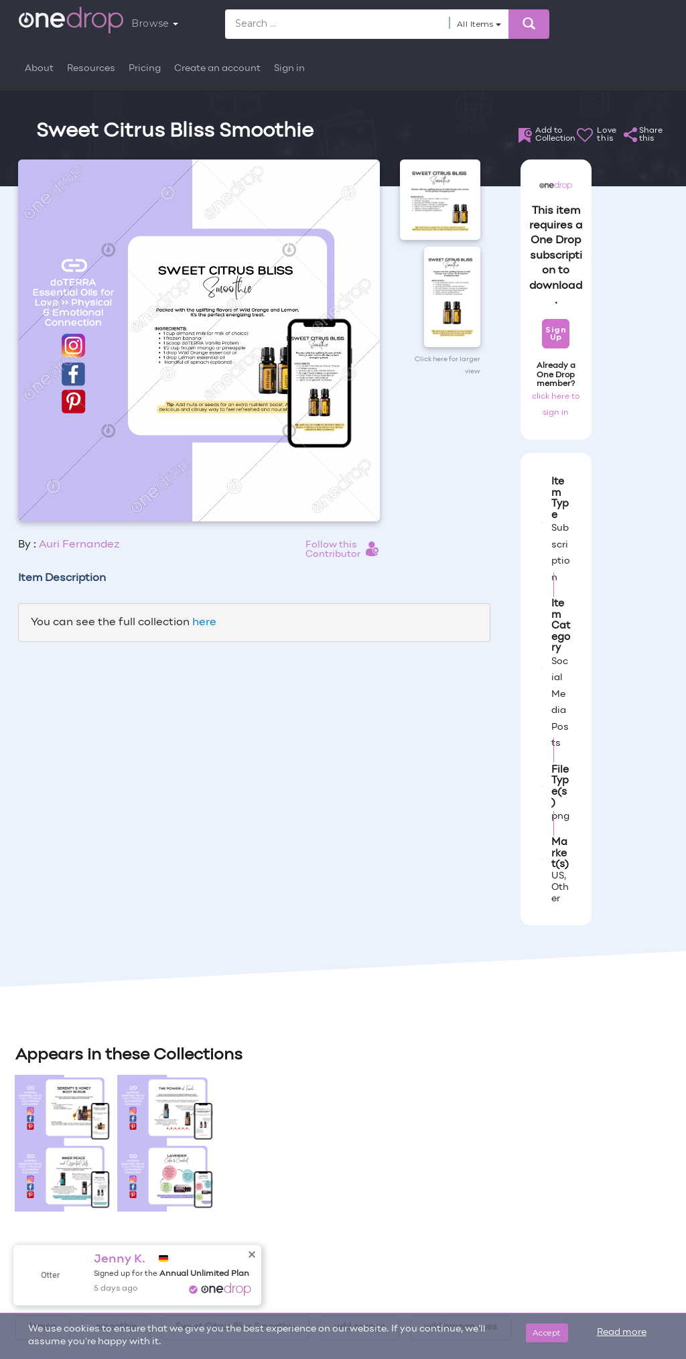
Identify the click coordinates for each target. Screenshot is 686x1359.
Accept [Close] (547, 1333)
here (204, 622)
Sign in (289, 68)
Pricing (145, 68)
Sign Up (555, 333)
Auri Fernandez (79, 544)
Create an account (217, 68)
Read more (621, 1332)
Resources (91, 68)
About (39, 68)
